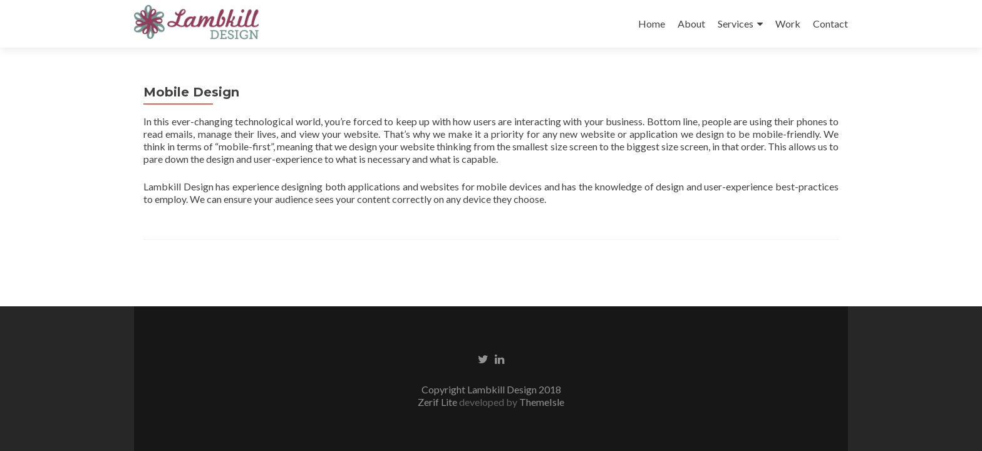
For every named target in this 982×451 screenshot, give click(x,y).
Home (651, 23)
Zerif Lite (438, 402)
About (691, 23)
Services (735, 23)
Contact (830, 23)
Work (787, 23)
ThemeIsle (541, 402)
